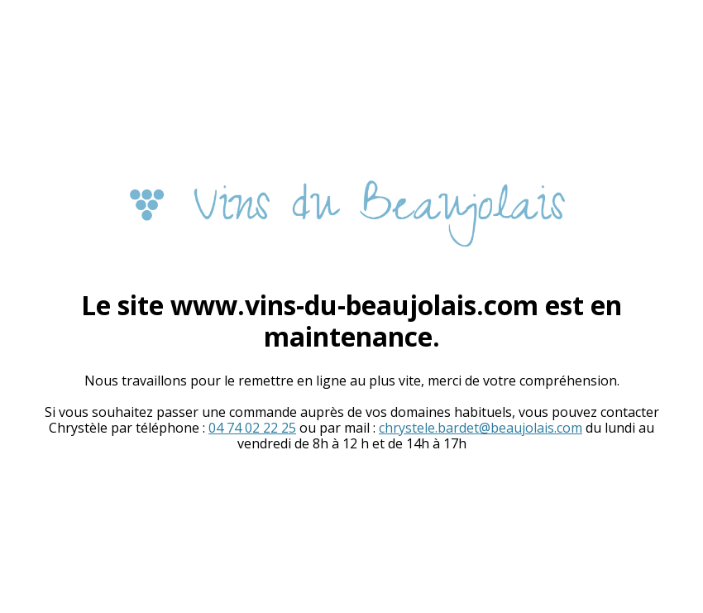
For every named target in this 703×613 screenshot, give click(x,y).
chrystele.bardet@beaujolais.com (480, 428)
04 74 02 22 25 (252, 428)
